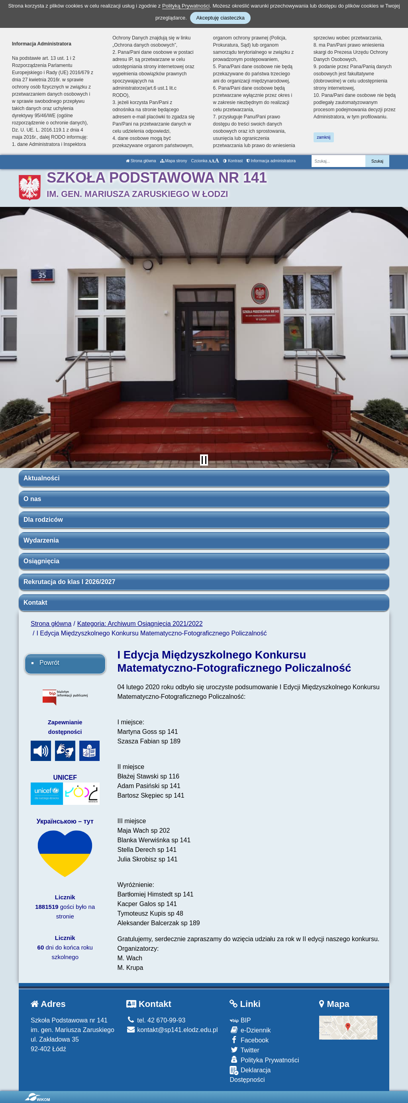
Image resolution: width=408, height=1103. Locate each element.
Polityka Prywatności (264, 1060)
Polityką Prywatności (186, 6)
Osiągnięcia (41, 561)
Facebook (249, 1040)
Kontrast (233, 161)
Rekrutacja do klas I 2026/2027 (69, 581)
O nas (32, 498)
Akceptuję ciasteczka (220, 18)
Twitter (244, 1050)
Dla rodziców (43, 519)
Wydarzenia (41, 540)
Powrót (49, 662)
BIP (240, 1020)
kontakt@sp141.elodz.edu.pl (172, 1029)
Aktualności (42, 478)
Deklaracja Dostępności (250, 1074)
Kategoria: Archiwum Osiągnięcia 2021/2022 (140, 623)
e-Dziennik (250, 1030)
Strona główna (141, 161)
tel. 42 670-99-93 (155, 1020)
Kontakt (35, 602)
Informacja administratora (271, 161)
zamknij (323, 137)
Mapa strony (173, 161)
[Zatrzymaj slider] (204, 460)
